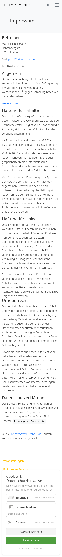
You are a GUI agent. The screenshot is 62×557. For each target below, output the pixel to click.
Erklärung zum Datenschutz (29, 421)
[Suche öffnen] (47, 5)
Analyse (21, 522)
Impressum (23, 548)
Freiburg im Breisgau (16, 469)
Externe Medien (26, 507)
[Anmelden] (38, 5)
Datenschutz (37, 548)
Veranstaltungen (13, 461)
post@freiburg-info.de (21, 59)
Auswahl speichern (31, 531)
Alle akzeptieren (31, 540)
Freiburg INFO (16, 5)
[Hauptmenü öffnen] (56, 5)
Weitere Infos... (11, 103)
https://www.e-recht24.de (26, 434)
